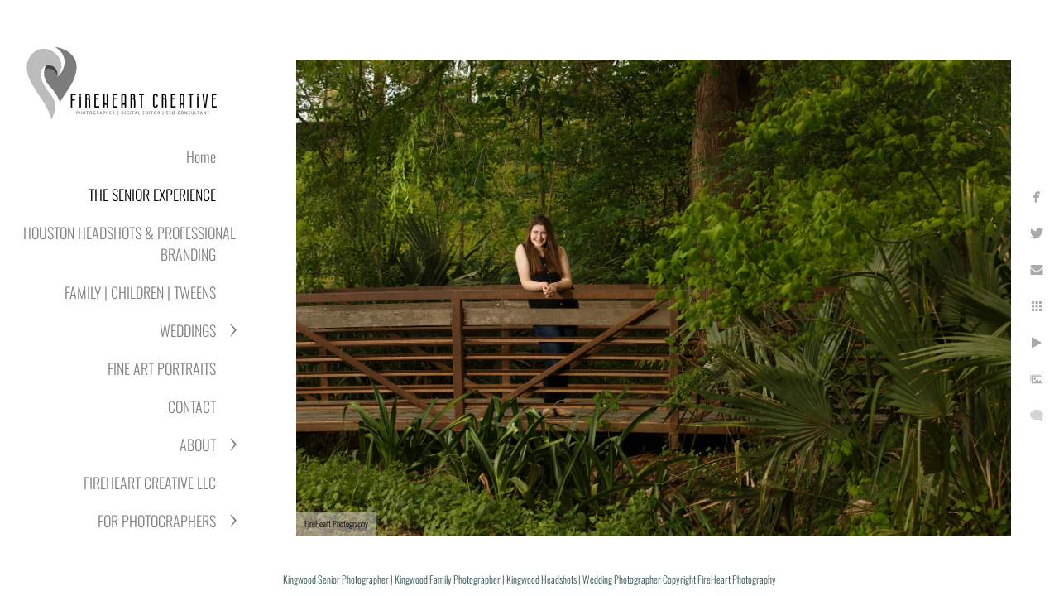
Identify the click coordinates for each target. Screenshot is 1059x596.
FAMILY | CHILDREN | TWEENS (140, 292)
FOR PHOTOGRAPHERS (157, 520)
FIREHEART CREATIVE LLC (150, 482)
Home (201, 156)
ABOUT (198, 444)
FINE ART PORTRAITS (162, 368)
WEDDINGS (188, 330)
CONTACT (192, 406)
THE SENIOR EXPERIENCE (152, 194)
